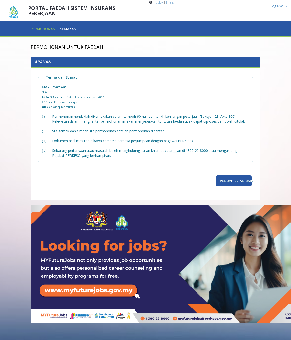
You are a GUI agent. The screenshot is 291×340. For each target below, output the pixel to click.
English (170, 2)
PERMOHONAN (43, 28)
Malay (159, 2)
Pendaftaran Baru (236, 180)
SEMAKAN (69, 28)
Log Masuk (278, 6)
